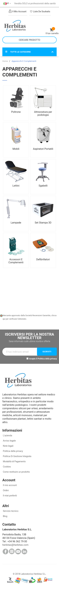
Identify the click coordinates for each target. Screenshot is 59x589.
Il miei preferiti (9, 495)
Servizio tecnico (10, 511)
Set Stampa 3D (43, 222)
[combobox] (29, 39)
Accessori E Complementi (15, 261)
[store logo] (16, 26)
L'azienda (7, 435)
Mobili (15, 148)
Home (5, 61)
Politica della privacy (47, 358)
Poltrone (16, 111)
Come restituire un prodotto (16, 472)
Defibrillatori (43, 259)
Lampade (16, 222)
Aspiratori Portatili (43, 148)
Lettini (15, 185)
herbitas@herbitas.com (15, 544)
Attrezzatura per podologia (43, 113)
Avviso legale (9, 440)
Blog (4, 516)
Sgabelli (43, 185)
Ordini (5, 490)
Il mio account (9, 485)
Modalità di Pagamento (14, 461)
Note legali (7, 446)
